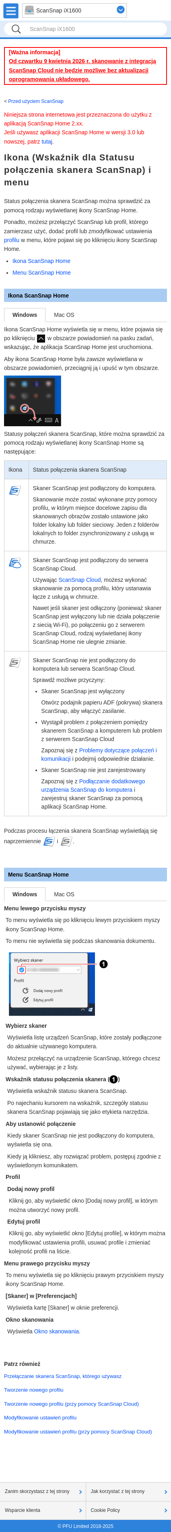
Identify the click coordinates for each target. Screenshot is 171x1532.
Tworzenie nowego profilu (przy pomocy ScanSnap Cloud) (71, 1404)
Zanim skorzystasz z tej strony (37, 1491)
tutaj (46, 141)
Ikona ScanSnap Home (41, 261)
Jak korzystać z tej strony (118, 1491)
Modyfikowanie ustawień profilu (40, 1418)
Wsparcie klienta (22, 1510)
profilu (11, 240)
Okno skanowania (56, 1331)
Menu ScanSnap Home (41, 272)
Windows (24, 315)
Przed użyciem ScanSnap (35, 101)
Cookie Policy (105, 1510)
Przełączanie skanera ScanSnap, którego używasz (63, 1376)
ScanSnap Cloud (79, 580)
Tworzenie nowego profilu (34, 1390)
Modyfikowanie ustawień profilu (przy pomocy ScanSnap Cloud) (78, 1432)
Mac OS (64, 315)
